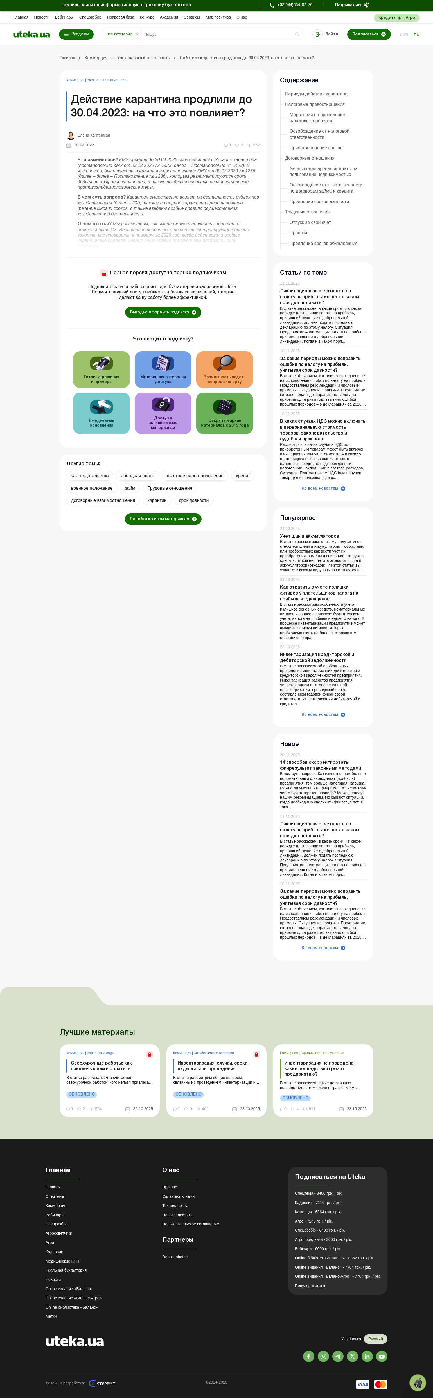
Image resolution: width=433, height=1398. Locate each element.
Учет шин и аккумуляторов (309, 536)
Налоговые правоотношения (315, 104)
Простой (298, 232)
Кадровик (54, 1252)
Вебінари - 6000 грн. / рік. (318, 1248)
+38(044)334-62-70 (294, 5)
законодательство (90, 475)
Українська (351, 1339)
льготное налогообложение (195, 475)
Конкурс (147, 17)
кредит (243, 475)
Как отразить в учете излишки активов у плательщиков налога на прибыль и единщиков (319, 593)
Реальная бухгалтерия (66, 1270)
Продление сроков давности (319, 201)
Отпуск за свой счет (310, 222)
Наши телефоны (177, 1215)
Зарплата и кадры (101, 1053)
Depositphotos (175, 1257)
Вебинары (64, 17)
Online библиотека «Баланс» (72, 1307)
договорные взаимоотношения (103, 500)
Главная (20, 17)
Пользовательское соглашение (190, 1224)
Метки (51, 1316)
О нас (241, 17)
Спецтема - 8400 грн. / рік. (319, 1193)
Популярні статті (310, 1285)
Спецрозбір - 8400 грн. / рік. (320, 1230)
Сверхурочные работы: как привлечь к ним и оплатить (101, 1066)
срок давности (194, 500)
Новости (41, 17)
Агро (50, 1242)
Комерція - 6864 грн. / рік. (318, 1212)
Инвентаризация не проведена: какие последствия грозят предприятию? (320, 1068)
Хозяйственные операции (214, 1053)
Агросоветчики (59, 1233)
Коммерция (75, 80)
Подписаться (348, 5)
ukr (404, 34)
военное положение (92, 488)
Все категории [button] (119, 34)
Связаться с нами (178, 1196)
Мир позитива (218, 17)
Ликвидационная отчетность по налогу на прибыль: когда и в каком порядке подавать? (319, 297)
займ (130, 488)
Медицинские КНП (62, 1261)
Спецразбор (90, 17)
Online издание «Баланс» (69, 1288)
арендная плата (137, 475)
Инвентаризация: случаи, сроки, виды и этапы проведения (213, 1066)
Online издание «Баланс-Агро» (74, 1298)
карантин (157, 500)
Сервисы (192, 17)
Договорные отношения (310, 158)
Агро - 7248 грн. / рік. (314, 1221)
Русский (375, 1339)
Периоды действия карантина (316, 94)
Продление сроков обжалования (324, 243)
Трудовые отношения (170, 488)
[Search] (222, 34)
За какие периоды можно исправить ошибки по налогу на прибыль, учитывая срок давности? (320, 365)
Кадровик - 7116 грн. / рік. (318, 1202)
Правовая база (120, 17)
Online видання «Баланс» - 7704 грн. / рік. (333, 1267)
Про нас (169, 1187)
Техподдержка (175, 1205)
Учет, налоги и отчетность (107, 80)
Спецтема (55, 1196)
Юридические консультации (322, 1053)
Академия (169, 17)
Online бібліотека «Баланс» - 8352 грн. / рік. (334, 1258)
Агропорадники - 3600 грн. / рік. (323, 1239)
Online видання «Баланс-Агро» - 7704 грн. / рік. (338, 1276)
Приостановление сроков (316, 147)
